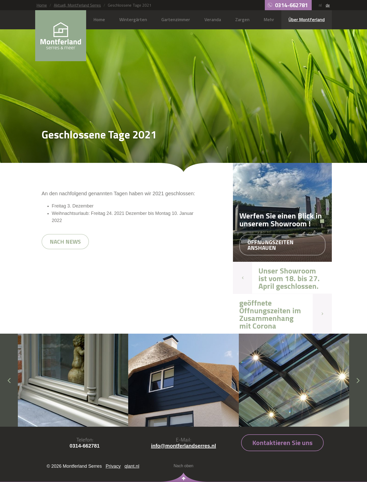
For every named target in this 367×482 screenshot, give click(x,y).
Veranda (212, 19)
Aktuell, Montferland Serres (77, 5)
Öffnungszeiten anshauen (270, 245)
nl (320, 5)
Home (41, 5)
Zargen (242, 19)
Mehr (269, 19)
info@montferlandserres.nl (183, 446)
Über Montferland (307, 19)
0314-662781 (291, 5)
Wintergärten (133, 19)
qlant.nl (131, 466)
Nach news (65, 241)
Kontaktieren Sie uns (282, 443)
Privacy (113, 466)
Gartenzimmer (175, 19)
